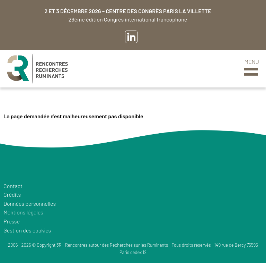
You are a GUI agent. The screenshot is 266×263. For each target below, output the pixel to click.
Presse (11, 221)
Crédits (12, 194)
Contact (13, 186)
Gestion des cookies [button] (27, 230)
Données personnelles (29, 203)
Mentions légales (23, 212)
